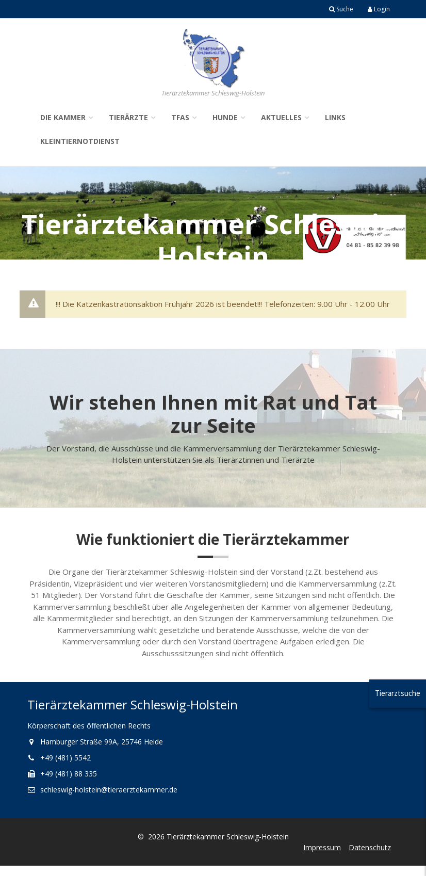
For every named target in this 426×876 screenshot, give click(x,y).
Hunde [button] (225, 117)
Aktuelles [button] (281, 117)
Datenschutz (370, 847)
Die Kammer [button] (63, 117)
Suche (341, 9)
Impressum (322, 847)
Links (335, 117)
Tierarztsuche (397, 693)
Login (379, 9)
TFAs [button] (180, 117)
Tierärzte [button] (128, 117)
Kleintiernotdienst (80, 141)
